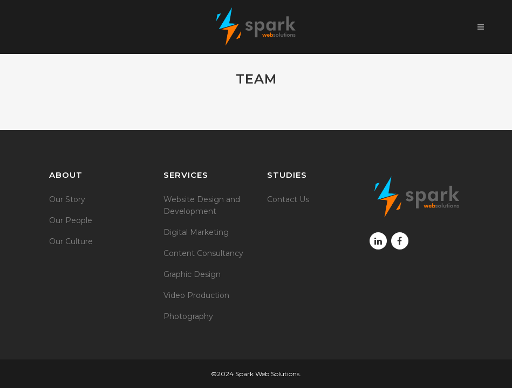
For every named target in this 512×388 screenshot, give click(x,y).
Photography (188, 316)
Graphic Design (192, 274)
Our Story (67, 199)
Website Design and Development (201, 205)
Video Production (196, 295)
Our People (70, 220)
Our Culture (71, 241)
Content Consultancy (203, 253)
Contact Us (288, 199)
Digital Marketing (196, 232)
